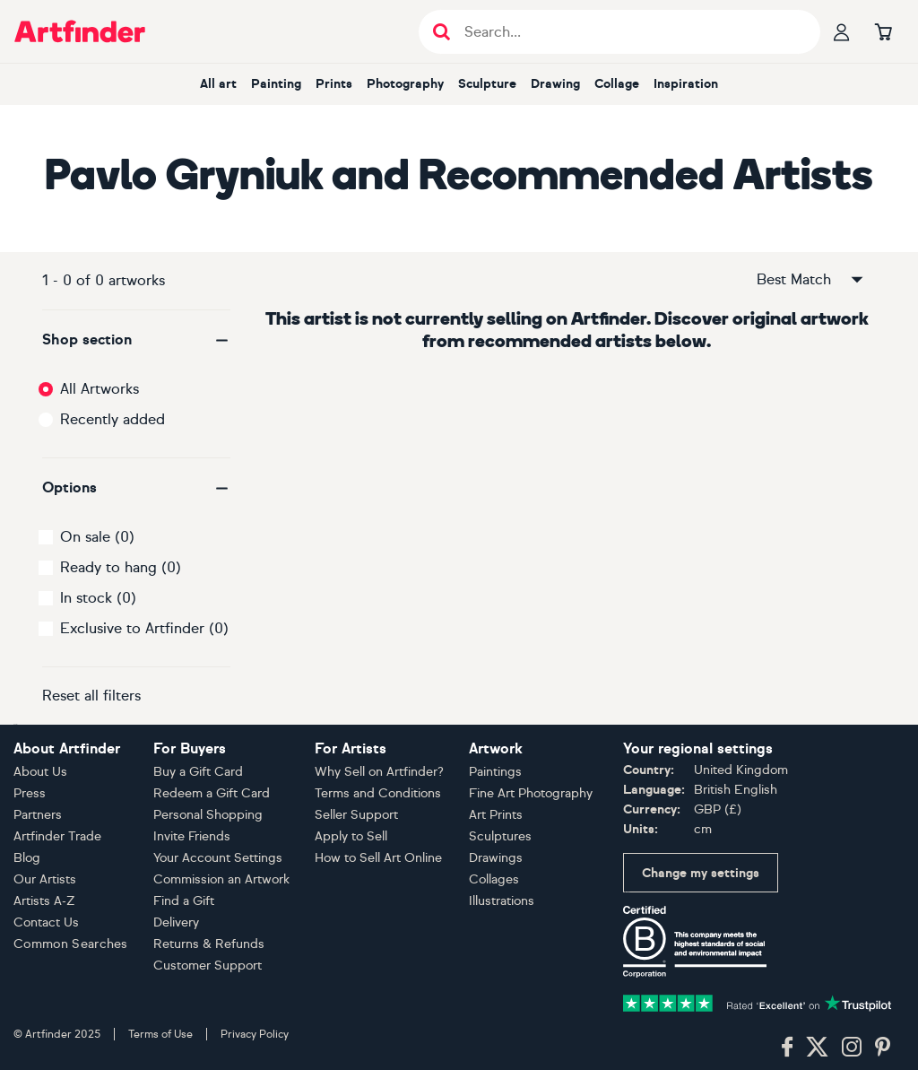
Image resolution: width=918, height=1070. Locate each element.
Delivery (176, 922)
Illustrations (501, 901)
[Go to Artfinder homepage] (79, 31)
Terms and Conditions (378, 793)
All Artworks (99, 388)
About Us (40, 771)
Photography (405, 83)
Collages (494, 879)
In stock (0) (98, 597)
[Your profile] (842, 31)
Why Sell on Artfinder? (379, 771)
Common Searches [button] (70, 944)
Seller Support (356, 814)
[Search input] (628, 32)
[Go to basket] (883, 31)
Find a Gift (183, 901)
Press (29, 793)
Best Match (811, 279)
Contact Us (46, 922)
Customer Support (207, 965)
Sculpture (487, 83)
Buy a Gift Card (198, 771)
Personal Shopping (208, 814)
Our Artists (44, 879)
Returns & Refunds (208, 944)
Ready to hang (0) (120, 567)
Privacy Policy (255, 1034)
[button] (136, 340)
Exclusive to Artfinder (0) (144, 628)
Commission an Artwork (221, 879)
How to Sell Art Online (378, 858)
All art (218, 83)
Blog (26, 858)
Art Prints (496, 814)
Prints (334, 83)
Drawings (496, 858)
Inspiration (686, 83)
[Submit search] (441, 32)
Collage (616, 83)
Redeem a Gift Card (211, 793)
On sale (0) (97, 536)
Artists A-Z (44, 901)
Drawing (555, 83)
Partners (37, 814)
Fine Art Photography (531, 793)
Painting (276, 83)
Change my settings (700, 873)
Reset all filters (91, 695)
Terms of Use (160, 1034)
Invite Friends (191, 836)
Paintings (495, 771)
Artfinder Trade (57, 836)
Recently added (112, 419)
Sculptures (500, 836)
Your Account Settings (217, 858)
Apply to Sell (351, 836)
